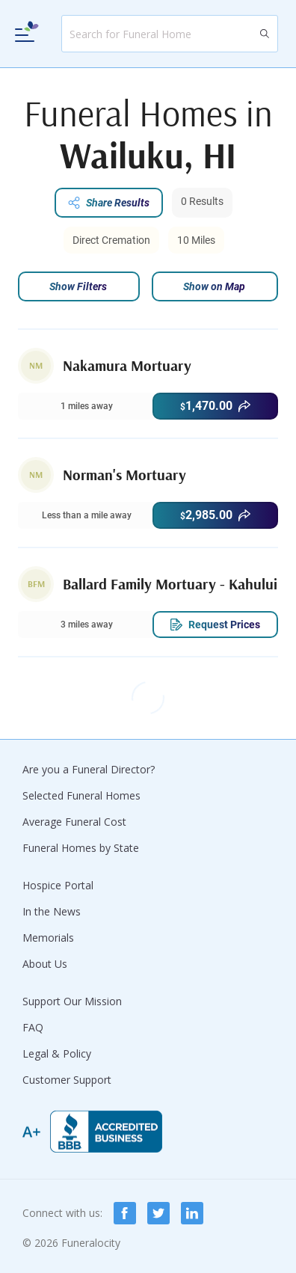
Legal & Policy (56, 1053)
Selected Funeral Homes (81, 795)
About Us (44, 964)
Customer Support (66, 1080)
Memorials (48, 937)
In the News (51, 911)
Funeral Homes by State (80, 848)
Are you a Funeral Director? (88, 769)
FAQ (32, 1027)
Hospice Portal (57, 885)
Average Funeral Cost (74, 822)
